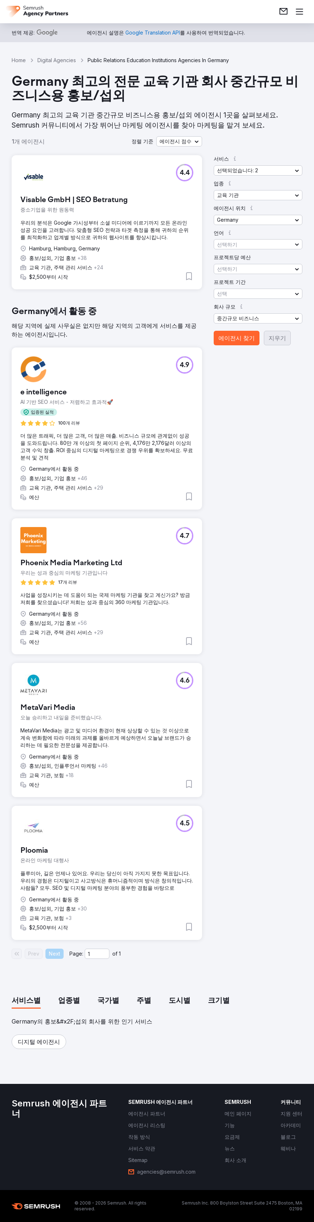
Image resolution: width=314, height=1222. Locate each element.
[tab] (26, 1001)
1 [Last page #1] (120, 953)
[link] (283, 11)
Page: (76, 953)
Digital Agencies (56, 60)
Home (19, 60)
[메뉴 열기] (299, 11)
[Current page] (97, 953)
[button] (179, 141)
